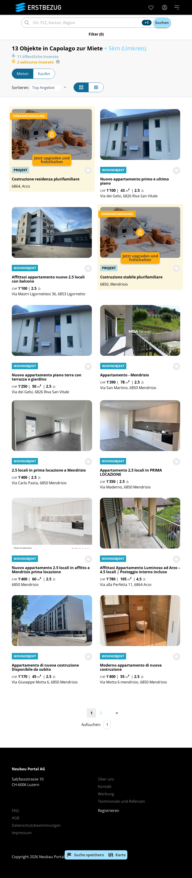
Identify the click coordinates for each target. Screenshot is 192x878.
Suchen (162, 22)
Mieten (23, 73)
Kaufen (44, 73)
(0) (96, 34)
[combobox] (87, 22)
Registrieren (108, 810)
